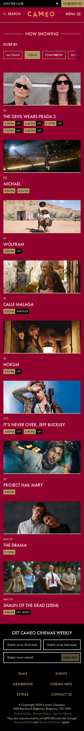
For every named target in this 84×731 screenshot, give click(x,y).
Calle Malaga (18, 304)
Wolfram (13, 244)
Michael (12, 184)
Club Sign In (72, 4)
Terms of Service (50, 722)
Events (61, 673)
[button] (79, 55)
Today (32, 55)
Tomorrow (54, 55)
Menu (73, 14)
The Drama (15, 545)
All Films (12, 55)
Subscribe (70, 658)
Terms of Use (22, 713)
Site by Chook (62, 713)
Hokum (11, 364)
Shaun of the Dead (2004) (30, 605)
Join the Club (13, 4)
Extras (22, 694)
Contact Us (61, 694)
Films (22, 673)
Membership (23, 684)
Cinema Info (61, 684)
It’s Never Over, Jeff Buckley (34, 425)
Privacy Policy (42, 713)
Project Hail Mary (23, 485)
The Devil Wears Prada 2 (29, 116)
